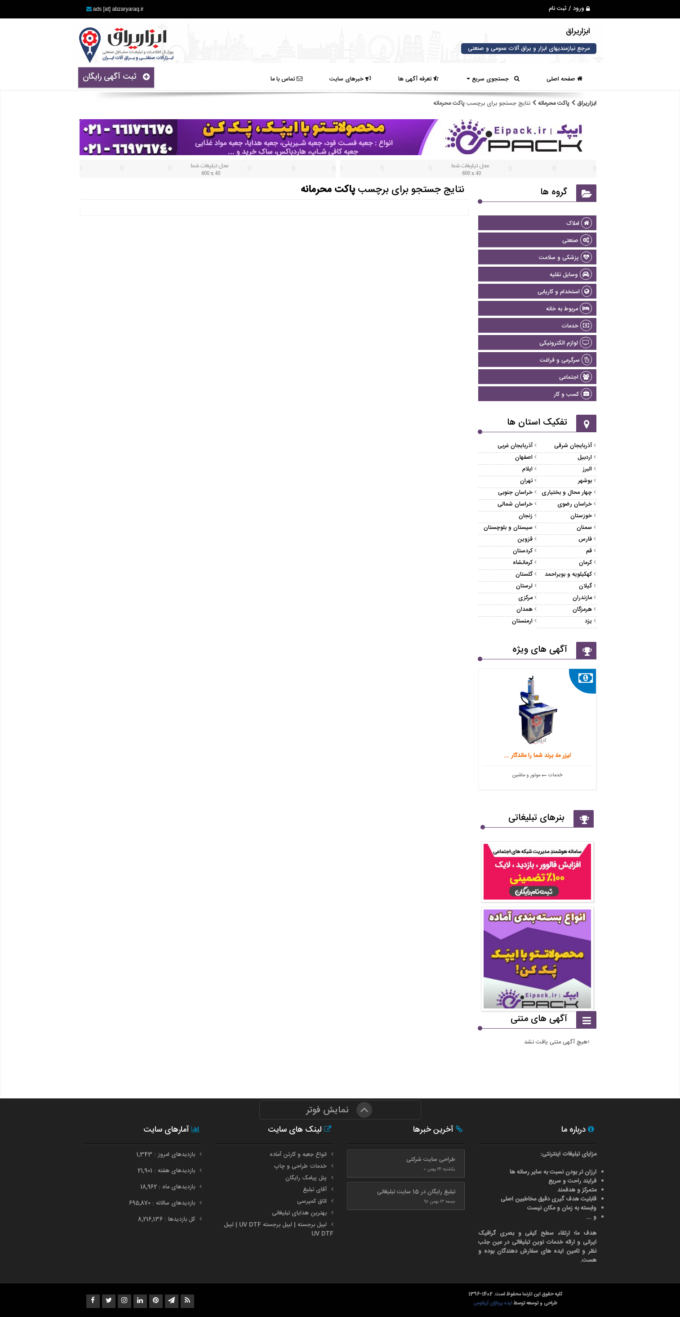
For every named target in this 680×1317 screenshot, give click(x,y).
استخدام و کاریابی (565, 292)
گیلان (585, 586)
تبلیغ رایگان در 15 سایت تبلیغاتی (416, 1192)
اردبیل (585, 457)
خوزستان (581, 516)
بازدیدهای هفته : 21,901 (167, 1171)
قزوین (525, 539)
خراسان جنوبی (515, 492)
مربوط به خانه (569, 309)
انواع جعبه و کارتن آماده (298, 1155)
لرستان (524, 586)
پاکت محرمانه (553, 103)
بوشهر (585, 481)
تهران (526, 481)
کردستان (523, 551)
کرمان (585, 563)
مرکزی (525, 598)
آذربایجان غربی (515, 446)
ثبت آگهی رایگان (116, 77)
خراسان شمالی (515, 504)
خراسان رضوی (574, 504)
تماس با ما (286, 79)
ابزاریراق (585, 103)
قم (589, 551)
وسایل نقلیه (571, 275)
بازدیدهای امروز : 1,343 (166, 1155)
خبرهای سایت (350, 79)
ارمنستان (522, 621)
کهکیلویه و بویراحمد (568, 574)
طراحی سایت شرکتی (430, 1159)
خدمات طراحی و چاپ (300, 1166)
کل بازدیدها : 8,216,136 (167, 1219)
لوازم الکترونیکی (565, 343)
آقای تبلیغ (315, 1190)
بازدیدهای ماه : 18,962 (168, 1187)
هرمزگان (582, 609)
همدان (524, 609)
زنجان (526, 516)
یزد (588, 621)
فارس (585, 539)
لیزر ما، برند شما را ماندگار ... (537, 756)
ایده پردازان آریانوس (493, 1303)
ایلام (527, 469)
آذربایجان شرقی (573, 446)
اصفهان (524, 457)
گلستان (524, 574)
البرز (587, 469)
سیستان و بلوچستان (508, 528)
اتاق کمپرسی (312, 1201)
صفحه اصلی (564, 79)
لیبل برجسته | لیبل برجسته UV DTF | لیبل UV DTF (278, 1229)
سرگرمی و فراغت (566, 360)
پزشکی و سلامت (565, 258)
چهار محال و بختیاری (567, 492)
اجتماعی (575, 377)
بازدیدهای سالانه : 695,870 (163, 1203)
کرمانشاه (523, 563)
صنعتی (577, 241)
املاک (579, 223)
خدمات (576, 326)
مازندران (582, 598)
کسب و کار (573, 394)
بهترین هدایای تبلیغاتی (299, 1213)
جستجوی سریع (493, 79)
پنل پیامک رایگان (306, 1178)
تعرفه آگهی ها (418, 79)
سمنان (584, 528)
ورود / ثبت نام (569, 8)
